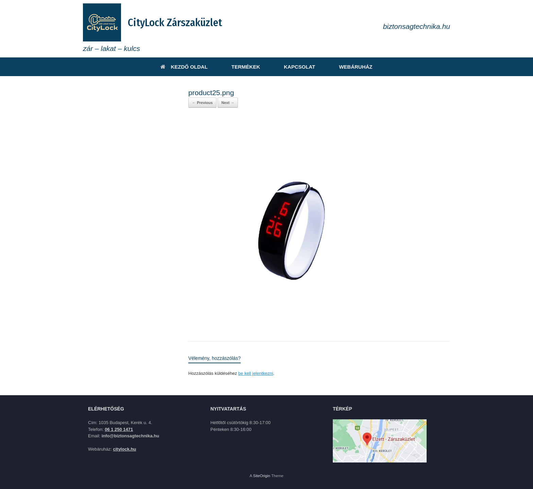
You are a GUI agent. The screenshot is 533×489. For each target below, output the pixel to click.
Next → (227, 103)
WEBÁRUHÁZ (355, 67)
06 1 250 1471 (119, 429)
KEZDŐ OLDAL (183, 67)
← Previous (202, 103)
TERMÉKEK (245, 67)
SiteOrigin (261, 476)
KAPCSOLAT (299, 67)
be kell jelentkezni (255, 373)
